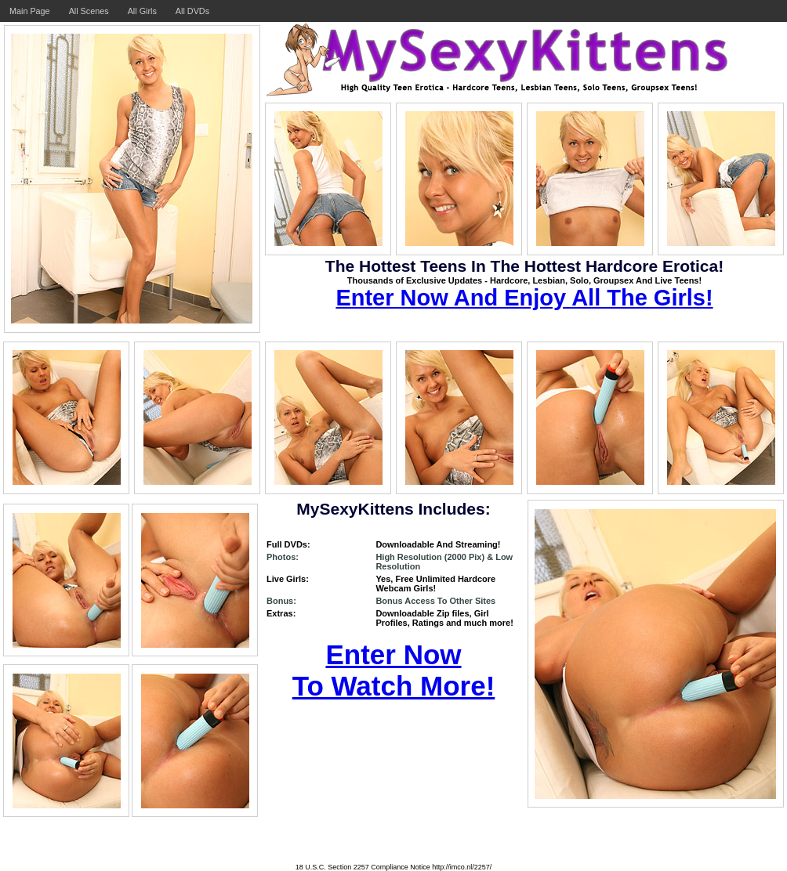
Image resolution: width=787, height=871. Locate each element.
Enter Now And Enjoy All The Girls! (524, 297)
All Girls (142, 11)
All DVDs (192, 11)
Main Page (29, 11)
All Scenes (89, 11)
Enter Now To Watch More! (393, 670)
